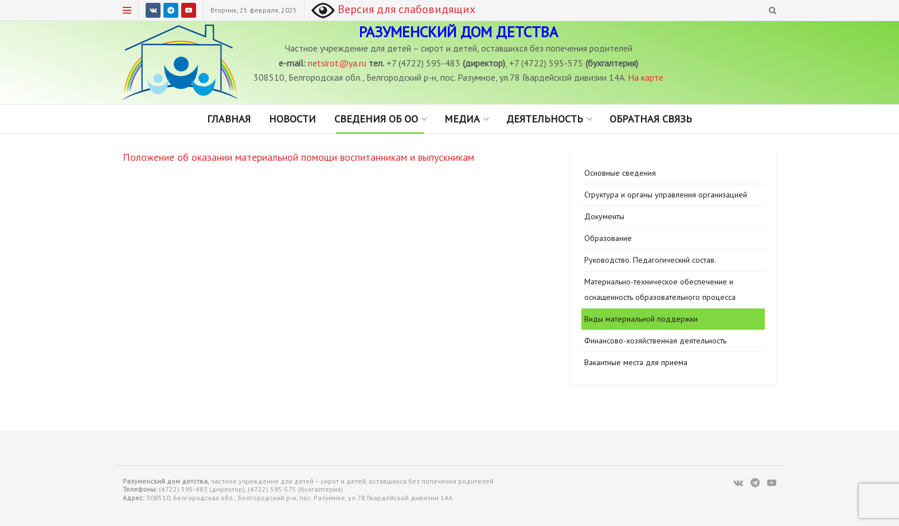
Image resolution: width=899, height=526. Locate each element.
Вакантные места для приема (635, 362)
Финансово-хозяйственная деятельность (655, 340)
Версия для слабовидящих (393, 9)
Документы (604, 216)
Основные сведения (620, 173)
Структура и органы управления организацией (665, 194)
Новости (292, 118)
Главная (229, 118)
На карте (645, 77)
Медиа (462, 118)
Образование (608, 238)
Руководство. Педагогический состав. (650, 260)
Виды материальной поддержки (641, 319)
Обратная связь (650, 118)
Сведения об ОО (376, 118)
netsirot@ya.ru (337, 63)
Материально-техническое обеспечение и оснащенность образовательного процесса (660, 289)
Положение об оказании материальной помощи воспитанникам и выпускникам (298, 157)
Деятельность (544, 118)
